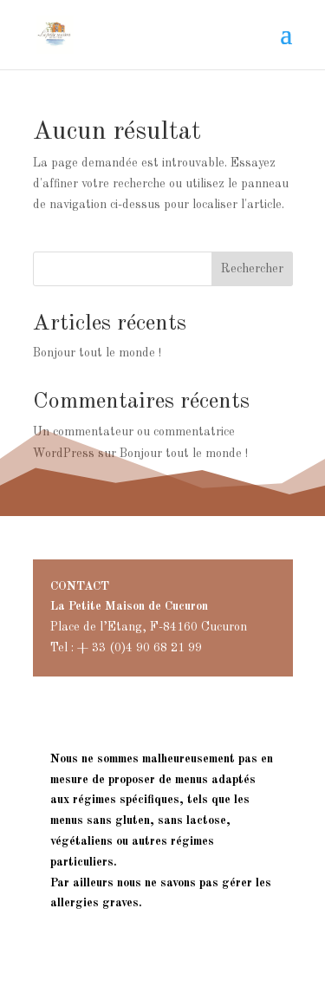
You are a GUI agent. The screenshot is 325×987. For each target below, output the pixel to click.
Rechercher (252, 269)
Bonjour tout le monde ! (97, 353)
